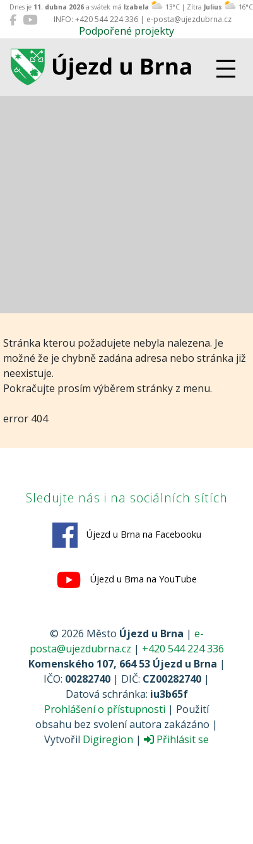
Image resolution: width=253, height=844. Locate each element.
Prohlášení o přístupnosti (104, 709)
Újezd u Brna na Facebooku (126, 535)
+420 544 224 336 (183, 649)
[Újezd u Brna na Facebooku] (12, 19)
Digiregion (108, 739)
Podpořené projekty (126, 31)
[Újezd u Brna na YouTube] (30, 19)
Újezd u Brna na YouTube (126, 580)
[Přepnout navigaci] (226, 69)
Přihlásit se (176, 739)
